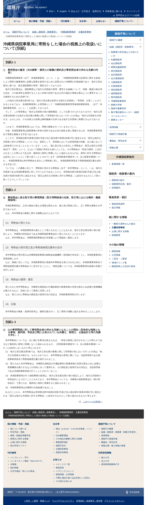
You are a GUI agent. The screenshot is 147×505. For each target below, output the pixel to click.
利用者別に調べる (113, 11)
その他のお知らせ (64, 481)
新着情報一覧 (118, 164)
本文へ (52, 11)
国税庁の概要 (116, 40)
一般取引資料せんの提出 (123, 224)
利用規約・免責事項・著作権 (89, 501)
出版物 (13, 464)
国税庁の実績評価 (118, 134)
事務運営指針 (62, 442)
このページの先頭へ (92, 401)
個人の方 (105, 457)
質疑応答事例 (62, 452)
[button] (40, 21)
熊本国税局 (116, 97)
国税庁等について (20, 32)
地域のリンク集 (119, 262)
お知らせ (57, 459)
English (63, 11)
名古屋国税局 (117, 78)
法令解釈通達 (62, 435)
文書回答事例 (84, 32)
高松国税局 (116, 89)
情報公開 (114, 148)
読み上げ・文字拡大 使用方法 (86, 11)
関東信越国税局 (118, 67)
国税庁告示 (61, 446)
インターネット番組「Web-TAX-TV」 (27, 461)
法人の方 (105, 461)
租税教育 (116, 235)
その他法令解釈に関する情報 (69, 439)
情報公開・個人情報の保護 (113, 446)
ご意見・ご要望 (119, 258)
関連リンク (45, 501)
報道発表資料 (118, 204)
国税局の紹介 (118, 180)
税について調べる (18, 429)
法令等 (56, 424)
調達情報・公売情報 (65, 474)
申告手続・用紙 (17, 432)
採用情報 (114, 127)
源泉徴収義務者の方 (110, 464)
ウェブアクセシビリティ (63, 501)
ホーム (17, 21)
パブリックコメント (65, 471)
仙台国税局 (116, 63)
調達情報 (116, 251)
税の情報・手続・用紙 (18, 424)
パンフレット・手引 (19, 457)
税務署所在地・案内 (121, 184)
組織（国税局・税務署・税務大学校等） (119, 432)
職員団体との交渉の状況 (123, 266)
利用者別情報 (104, 453)
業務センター (117, 119)
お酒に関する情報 (120, 231)
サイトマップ (133, 11)
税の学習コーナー (18, 446)
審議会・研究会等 (118, 141)
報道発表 (60, 468)
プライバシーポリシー (114, 501)
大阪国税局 (116, 82)
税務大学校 (116, 104)
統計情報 (116, 207)
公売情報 (116, 255)
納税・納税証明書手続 (20, 435)
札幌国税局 (116, 59)
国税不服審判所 (118, 108)
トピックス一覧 (63, 464)
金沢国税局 (116, 74)
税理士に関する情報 (19, 439)
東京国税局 (116, 71)
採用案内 (116, 187)
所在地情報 (133, 492)
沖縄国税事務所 (68, 32)
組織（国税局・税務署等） (45, 32)
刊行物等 (11, 453)
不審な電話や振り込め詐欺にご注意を (73, 478)
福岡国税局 (116, 93)
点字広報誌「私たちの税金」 (23, 471)
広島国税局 (116, 86)
